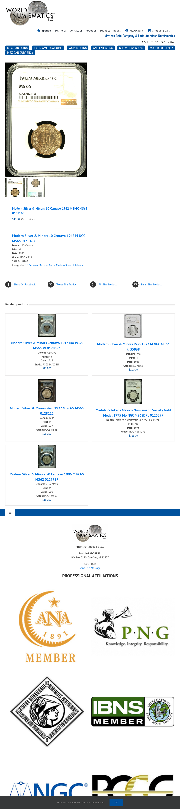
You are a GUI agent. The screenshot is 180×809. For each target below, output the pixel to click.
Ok (116, 802)
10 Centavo (31, 265)
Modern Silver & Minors (69, 265)
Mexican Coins (47, 265)
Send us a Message (90, 568)
